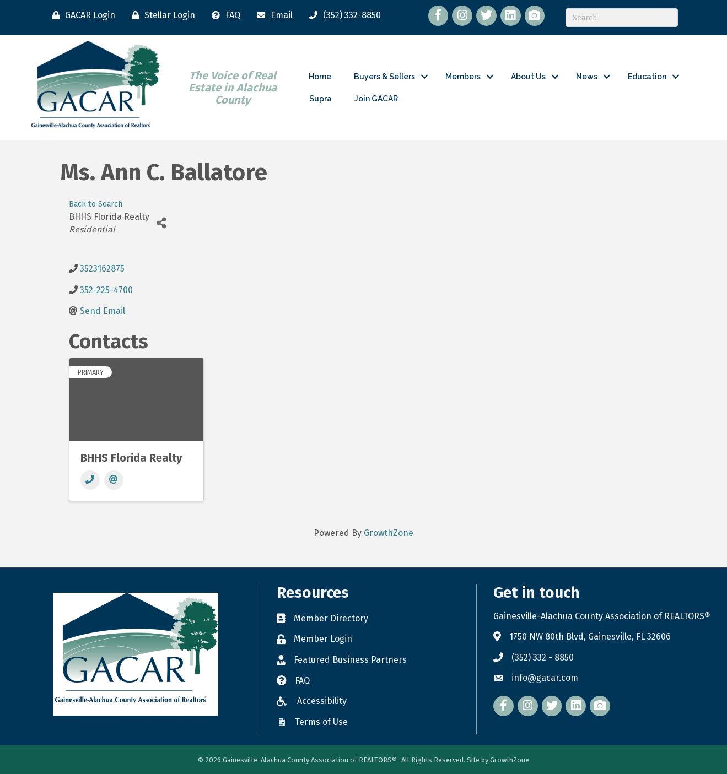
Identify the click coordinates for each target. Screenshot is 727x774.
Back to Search (95, 204)
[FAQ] (223, 15)
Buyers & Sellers (384, 76)
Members (463, 76)
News (586, 76)
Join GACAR (376, 98)
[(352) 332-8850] (342, 15)
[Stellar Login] (160, 15)
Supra (320, 98)
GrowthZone (388, 533)
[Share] (161, 222)
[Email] (272, 15)
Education (647, 76)
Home (320, 76)
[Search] (622, 17)
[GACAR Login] (81, 15)
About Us (528, 76)
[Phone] (90, 480)
